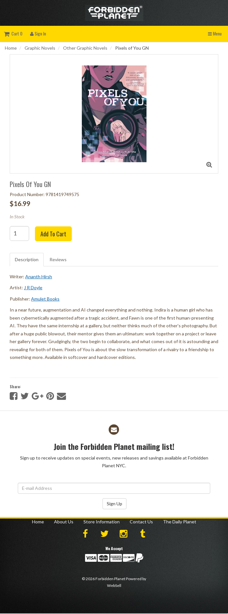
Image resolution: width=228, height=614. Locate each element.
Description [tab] (26, 259)
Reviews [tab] (58, 259)
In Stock (17, 216)
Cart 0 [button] (13, 33)
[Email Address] (114, 488)
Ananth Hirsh (38, 276)
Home (11, 48)
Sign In (38, 33)
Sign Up (114, 503)
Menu (215, 33)
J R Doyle (33, 287)
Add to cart (53, 234)
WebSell (114, 585)
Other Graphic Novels (85, 48)
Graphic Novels (40, 48)
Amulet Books (45, 299)
